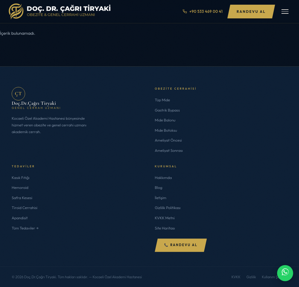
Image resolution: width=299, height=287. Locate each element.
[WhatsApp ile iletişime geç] (285, 273)
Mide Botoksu (166, 130)
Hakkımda (163, 177)
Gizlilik (251, 277)
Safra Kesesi (22, 197)
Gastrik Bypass (167, 110)
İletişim (160, 197)
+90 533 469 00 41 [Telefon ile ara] (202, 11)
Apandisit (20, 217)
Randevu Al (251, 11)
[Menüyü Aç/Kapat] (285, 11)
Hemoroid (20, 187)
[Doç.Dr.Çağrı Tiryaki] (59, 12)
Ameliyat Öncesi (168, 140)
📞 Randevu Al (180, 245)
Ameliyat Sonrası (169, 150)
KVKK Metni (165, 217)
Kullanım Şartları (274, 277)
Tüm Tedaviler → (25, 228)
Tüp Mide (162, 100)
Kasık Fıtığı (20, 177)
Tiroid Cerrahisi (24, 207)
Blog (158, 187)
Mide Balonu (165, 120)
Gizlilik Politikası (167, 207)
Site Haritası (165, 228)
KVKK (236, 277)
